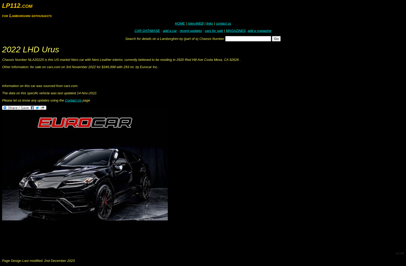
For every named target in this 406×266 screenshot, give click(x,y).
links (209, 23)
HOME (180, 23)
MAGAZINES (236, 31)
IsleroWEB (196, 23)
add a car (170, 31)
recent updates (191, 31)
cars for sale (214, 31)
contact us (223, 23)
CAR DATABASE (147, 31)
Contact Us (73, 100)
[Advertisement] (96, 235)
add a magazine (260, 31)
